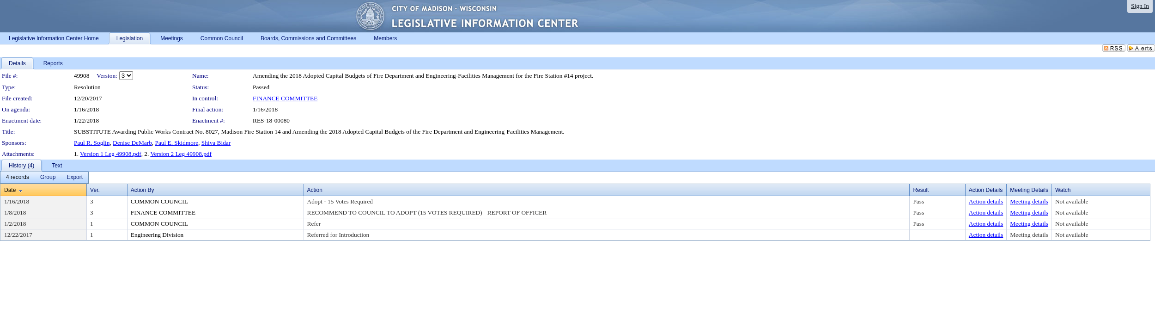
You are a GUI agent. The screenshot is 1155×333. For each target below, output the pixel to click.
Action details (986, 201)
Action (314, 190)
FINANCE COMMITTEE (285, 98)
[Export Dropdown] (74, 177)
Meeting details (1029, 201)
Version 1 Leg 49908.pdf (110, 153)
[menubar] (44, 178)
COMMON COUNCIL (159, 201)
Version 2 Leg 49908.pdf (181, 153)
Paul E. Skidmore (177, 142)
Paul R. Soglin (91, 142)
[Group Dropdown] (48, 177)
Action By (142, 190)
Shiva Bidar (216, 142)
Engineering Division (157, 234)
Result (921, 190)
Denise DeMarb (132, 142)
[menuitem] (17, 177)
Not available (1071, 201)
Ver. (95, 190)
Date (10, 190)
